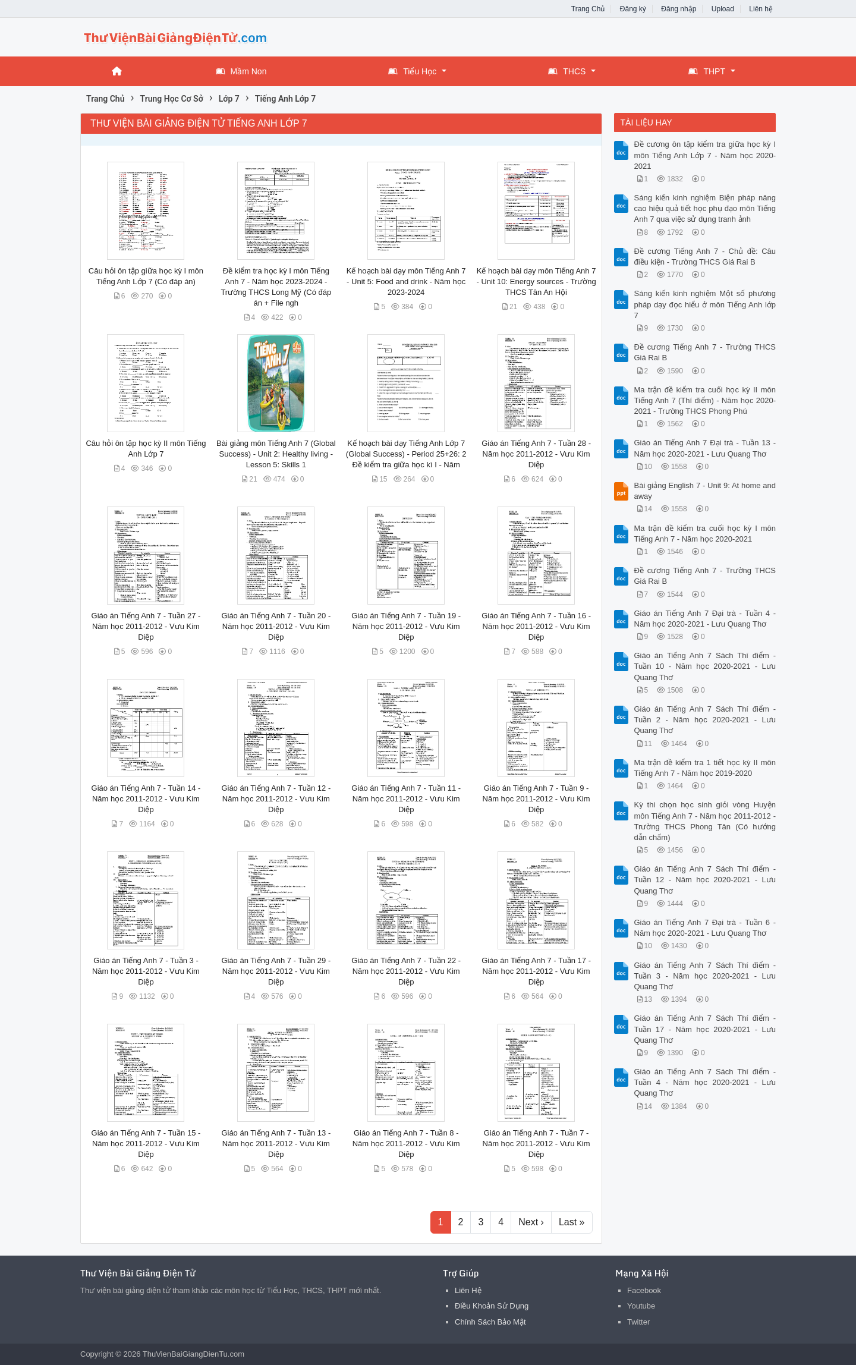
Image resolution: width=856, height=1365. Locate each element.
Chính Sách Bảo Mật (490, 1321)
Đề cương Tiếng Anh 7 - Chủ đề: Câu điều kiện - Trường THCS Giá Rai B (705, 256)
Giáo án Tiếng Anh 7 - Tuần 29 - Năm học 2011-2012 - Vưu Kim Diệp (276, 971)
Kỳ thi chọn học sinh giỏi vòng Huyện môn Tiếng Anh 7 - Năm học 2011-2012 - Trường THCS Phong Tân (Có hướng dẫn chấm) (705, 821)
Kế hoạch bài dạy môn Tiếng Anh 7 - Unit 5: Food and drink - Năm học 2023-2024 (406, 281)
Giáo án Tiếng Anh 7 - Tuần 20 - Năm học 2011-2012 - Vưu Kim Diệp (276, 626)
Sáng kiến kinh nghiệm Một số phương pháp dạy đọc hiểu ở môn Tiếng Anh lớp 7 (705, 304)
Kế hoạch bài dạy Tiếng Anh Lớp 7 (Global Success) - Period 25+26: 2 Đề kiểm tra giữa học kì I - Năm (406, 454)
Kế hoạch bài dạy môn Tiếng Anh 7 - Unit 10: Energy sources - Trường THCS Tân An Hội (536, 281)
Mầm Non (241, 71)
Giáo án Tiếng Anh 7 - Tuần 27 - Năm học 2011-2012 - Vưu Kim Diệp (146, 626)
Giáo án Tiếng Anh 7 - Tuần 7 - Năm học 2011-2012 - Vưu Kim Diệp (536, 1143)
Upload (723, 9)
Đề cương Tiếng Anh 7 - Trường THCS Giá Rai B (705, 352)
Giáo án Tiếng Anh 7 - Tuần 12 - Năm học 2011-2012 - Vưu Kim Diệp (276, 799)
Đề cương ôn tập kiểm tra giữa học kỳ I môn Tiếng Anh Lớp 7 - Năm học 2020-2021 (705, 155)
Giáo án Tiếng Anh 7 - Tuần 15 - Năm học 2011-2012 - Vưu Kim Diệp (146, 1143)
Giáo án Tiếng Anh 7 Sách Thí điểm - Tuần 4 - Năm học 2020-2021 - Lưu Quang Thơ (705, 1082)
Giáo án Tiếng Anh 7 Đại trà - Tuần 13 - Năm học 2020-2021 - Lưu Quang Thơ (705, 448)
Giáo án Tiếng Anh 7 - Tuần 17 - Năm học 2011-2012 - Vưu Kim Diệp (536, 971)
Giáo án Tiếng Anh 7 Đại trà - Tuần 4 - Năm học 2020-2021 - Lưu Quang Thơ (705, 618)
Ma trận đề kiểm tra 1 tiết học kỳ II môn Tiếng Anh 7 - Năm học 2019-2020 (705, 768)
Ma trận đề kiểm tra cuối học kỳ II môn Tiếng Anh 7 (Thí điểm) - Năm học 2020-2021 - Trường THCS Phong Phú (705, 400)
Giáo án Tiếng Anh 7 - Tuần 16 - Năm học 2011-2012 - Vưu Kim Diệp (536, 626)
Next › (531, 1222)
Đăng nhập (678, 9)
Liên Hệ (468, 1290)
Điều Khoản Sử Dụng (491, 1305)
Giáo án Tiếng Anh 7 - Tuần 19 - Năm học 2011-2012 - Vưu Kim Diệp (406, 626)
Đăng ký (633, 9)
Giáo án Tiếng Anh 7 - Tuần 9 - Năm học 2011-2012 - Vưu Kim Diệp (536, 799)
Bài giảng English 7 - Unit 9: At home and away (705, 491)
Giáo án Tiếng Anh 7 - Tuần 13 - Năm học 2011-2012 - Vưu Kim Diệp (276, 1143)
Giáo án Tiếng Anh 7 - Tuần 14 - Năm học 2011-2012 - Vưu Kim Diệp (146, 799)
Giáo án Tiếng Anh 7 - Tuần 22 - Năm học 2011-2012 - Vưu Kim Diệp (406, 971)
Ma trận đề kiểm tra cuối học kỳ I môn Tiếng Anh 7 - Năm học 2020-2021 (705, 533)
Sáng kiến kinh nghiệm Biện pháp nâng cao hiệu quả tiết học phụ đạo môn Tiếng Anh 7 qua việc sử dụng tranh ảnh (705, 208)
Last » (572, 1222)
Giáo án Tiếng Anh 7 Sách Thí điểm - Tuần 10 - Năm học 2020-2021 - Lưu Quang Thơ (705, 666)
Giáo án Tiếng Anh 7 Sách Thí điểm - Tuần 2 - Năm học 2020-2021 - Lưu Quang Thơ (705, 719)
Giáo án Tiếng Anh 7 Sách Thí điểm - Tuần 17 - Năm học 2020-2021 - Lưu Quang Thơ (705, 1029)
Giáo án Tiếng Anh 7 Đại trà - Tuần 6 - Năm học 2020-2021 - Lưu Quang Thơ (705, 928)
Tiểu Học (412, 71)
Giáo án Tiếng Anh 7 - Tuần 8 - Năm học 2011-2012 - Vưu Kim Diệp (406, 1143)
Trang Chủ (588, 9)
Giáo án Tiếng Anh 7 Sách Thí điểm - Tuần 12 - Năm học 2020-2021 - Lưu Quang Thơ (705, 879)
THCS (567, 71)
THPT (706, 71)
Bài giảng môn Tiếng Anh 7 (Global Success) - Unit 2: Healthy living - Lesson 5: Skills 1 (275, 454)
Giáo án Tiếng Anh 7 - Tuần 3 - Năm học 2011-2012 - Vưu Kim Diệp (146, 971)
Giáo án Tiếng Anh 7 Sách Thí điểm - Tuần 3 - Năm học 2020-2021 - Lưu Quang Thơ (705, 976)
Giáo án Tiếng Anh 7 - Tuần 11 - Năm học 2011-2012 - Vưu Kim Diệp (406, 799)
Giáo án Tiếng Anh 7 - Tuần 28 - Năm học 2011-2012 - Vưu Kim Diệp (536, 454)
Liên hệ (761, 9)
